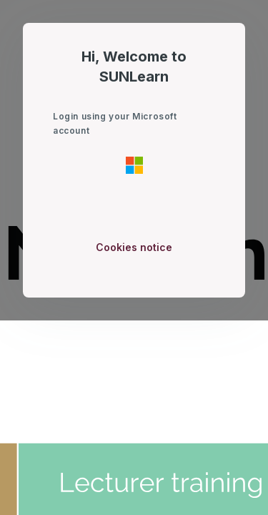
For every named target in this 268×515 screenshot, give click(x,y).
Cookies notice (134, 247)
